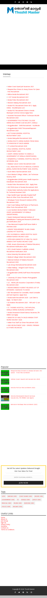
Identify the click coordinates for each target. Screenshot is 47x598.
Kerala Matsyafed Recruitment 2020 (20, 138)
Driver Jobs (39, 499)
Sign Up (3, 525)
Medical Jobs (6, 505)
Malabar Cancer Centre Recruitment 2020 (21, 164)
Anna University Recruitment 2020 (19, 254)
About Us (4, 522)
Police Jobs (6, 509)
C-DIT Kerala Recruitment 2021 (18, 97)
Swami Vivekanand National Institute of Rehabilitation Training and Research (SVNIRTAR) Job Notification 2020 (23, 219)
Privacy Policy (5, 527)
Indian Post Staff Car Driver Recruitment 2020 (23, 322)
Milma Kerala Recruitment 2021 (18, 94)
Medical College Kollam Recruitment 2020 (22, 257)
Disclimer (4, 529)
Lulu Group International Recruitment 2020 (22, 265)
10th (3, 499)
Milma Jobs (18, 505)
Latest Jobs (37, 502)
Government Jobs (8, 502)
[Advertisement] (23, 39)
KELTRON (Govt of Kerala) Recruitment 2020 (23, 187)
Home (3, 520)
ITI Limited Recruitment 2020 (17, 146)
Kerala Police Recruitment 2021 (18, 100)
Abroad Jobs (12, 499)
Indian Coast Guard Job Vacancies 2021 (21, 86)
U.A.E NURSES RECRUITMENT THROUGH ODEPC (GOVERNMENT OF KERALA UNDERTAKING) (21, 212)
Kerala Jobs (25, 502)
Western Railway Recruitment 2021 (19, 103)
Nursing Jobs (29, 505)
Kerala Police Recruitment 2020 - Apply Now (22, 184)
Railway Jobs (17, 509)
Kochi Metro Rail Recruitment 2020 (19, 172)
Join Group (4, 523)
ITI (18, 502)
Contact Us (4, 530)
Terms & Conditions (7, 532)
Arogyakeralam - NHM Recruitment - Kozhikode (24, 125)
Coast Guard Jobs (25, 499)
